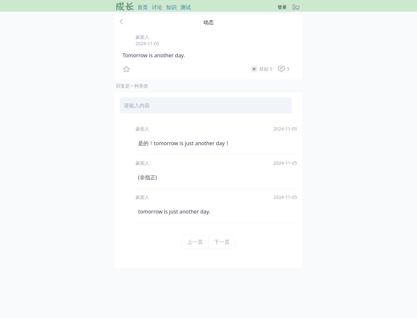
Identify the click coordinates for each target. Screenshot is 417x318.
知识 (171, 7)
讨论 (157, 7)
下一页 (222, 241)
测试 (185, 7)
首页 (142, 7)
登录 (282, 7)
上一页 (195, 241)
